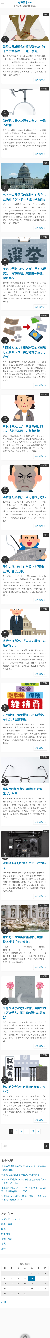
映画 (45, 163)
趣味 (45, 535)
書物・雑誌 (43, 905)
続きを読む (40, 80)
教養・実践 (6, 1224)
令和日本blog (25, 2)
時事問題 (44, 89)
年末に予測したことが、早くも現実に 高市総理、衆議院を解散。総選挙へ (24, 273)
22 (33, 1131)
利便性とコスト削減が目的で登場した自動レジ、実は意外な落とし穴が (24, 352)
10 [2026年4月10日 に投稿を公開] (32, 1278)
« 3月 (3, 1302)
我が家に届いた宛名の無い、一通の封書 (20, 1175)
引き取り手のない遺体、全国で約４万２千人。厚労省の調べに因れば (24, 1013)
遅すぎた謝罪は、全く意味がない (24, 497)
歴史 (45, 15)
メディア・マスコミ (11, 1219)
